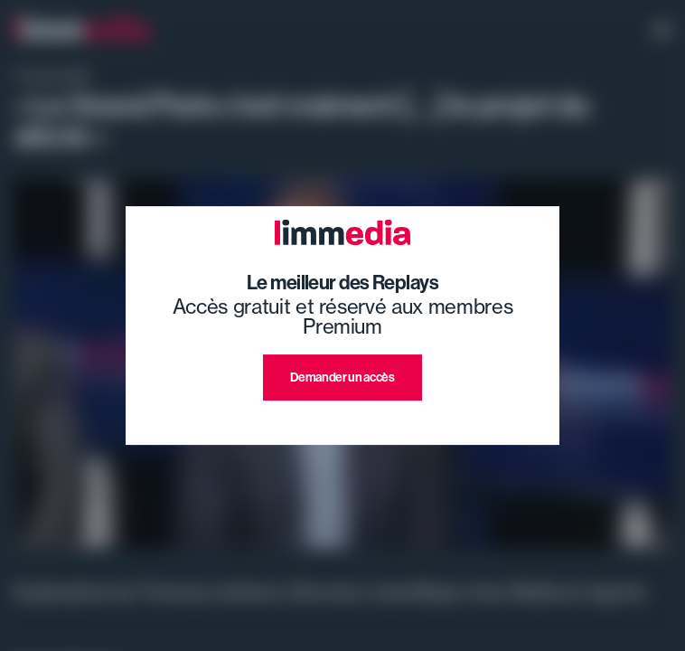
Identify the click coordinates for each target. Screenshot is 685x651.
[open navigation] (662, 32)
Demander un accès (342, 377)
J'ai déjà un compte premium (343, 421)
